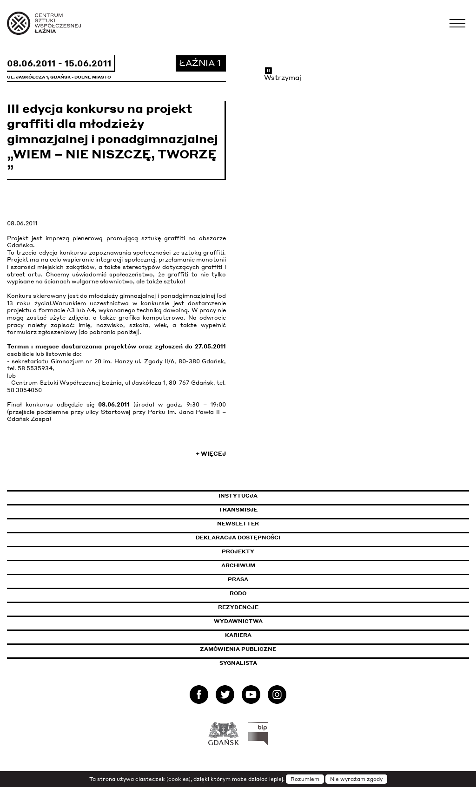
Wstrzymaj (282, 74)
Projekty (238, 551)
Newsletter (238, 523)
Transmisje (277, 509)
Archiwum (238, 565)
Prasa (238, 579)
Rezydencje (238, 607)
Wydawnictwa (238, 621)
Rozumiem (305, 779)
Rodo (238, 593)
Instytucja (238, 495)
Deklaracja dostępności (238, 537)
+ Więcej (211, 453)
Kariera (238, 635)
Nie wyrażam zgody (356, 779)
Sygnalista (238, 663)
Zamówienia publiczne (259, 649)
